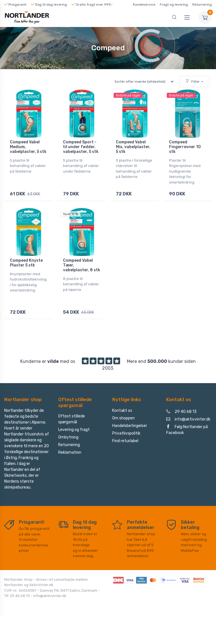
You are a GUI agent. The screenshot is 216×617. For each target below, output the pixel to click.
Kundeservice (144, 4)
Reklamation (69, 450)
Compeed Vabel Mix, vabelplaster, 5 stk (133, 147)
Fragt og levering (174, 4)
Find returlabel (125, 439)
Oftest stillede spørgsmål (71, 417)
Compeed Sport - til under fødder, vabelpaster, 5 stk (80, 147)
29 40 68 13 (181, 409)
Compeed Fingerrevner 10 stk (185, 147)
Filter (193, 81)
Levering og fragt (74, 428)
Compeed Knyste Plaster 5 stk (26, 262)
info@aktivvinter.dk (188, 417)
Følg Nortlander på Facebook (187, 427)
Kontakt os (122, 408)
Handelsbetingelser (129, 423)
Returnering (202, 4)
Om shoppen (123, 416)
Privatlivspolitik (126, 431)
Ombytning (68, 435)
